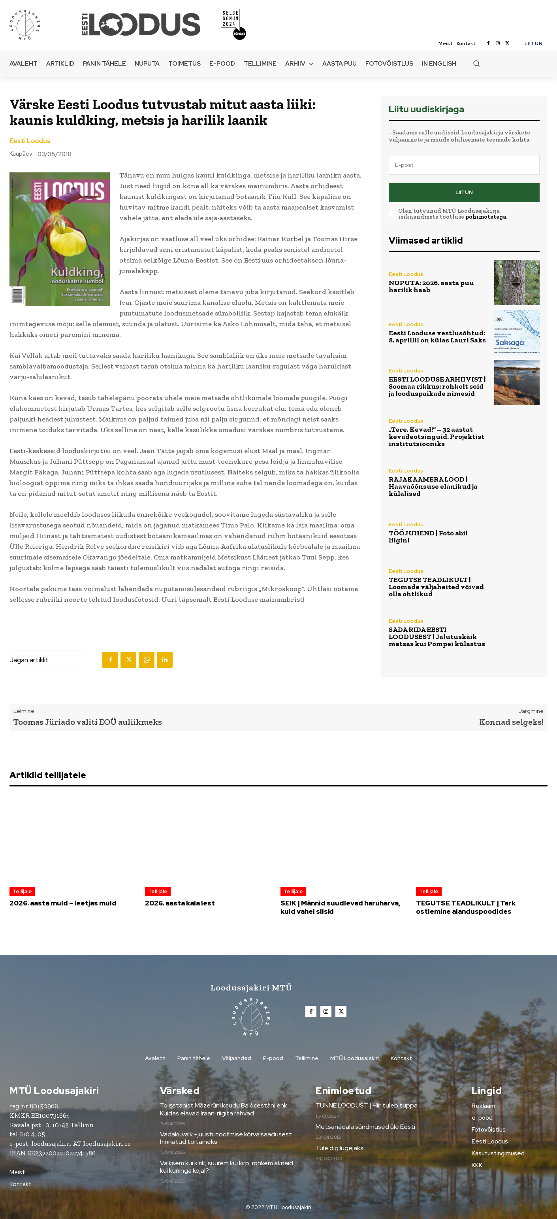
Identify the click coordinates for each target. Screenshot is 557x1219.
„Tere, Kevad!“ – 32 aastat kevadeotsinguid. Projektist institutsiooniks (436, 436)
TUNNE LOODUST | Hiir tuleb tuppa (367, 1105)
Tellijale (22, 891)
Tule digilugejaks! (340, 1148)
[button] (476, 63)
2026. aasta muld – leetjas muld (63, 903)
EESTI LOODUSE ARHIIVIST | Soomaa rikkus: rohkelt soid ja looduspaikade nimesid (437, 386)
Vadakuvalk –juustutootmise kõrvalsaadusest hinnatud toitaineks (226, 1138)
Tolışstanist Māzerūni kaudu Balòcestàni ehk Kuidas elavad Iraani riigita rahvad (223, 1109)
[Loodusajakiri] (45, 24)
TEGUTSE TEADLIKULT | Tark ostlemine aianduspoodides (466, 907)
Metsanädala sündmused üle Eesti (365, 1127)
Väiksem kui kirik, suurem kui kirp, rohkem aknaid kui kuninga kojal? (226, 1167)
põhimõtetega (485, 216)
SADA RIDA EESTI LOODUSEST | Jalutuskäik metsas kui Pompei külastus (437, 636)
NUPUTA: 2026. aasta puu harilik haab (431, 286)
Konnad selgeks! (511, 721)
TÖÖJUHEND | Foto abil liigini (428, 536)
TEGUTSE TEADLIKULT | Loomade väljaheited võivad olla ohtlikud (436, 586)
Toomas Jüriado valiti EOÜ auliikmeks (87, 721)
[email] (464, 165)
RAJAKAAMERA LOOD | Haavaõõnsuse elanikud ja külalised (433, 486)
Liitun (464, 192)
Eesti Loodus (30, 141)
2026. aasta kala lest (180, 903)
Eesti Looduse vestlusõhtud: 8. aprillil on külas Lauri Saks (437, 336)
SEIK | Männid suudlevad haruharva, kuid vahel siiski (340, 907)
